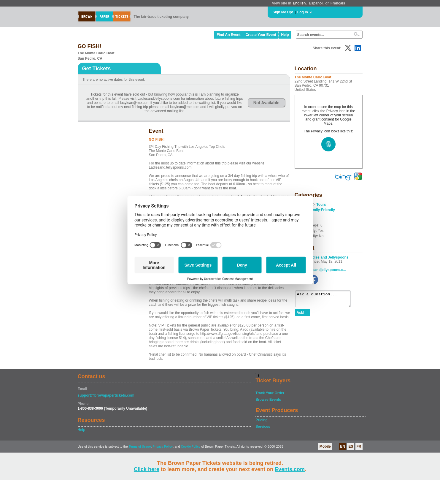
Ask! (300, 315)
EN (342, 446)
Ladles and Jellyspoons (328, 257)
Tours (321, 204)
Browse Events (268, 399)
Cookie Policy (191, 446)
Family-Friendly (322, 210)
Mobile (325, 446)
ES (350, 446)
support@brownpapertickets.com (106, 395)
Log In (302, 12)
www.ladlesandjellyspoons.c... (320, 270)
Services (262, 426)
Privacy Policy (163, 446)
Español (316, 3)
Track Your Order (269, 393)
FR (359, 446)
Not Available (266, 102)
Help (285, 35)
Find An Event (228, 35)
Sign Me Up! (283, 12)
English (299, 3)
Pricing (261, 420)
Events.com (290, 469)
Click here (146, 469)
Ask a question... (326, 300)
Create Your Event (261, 35)
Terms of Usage (140, 446)
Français (338, 3)
